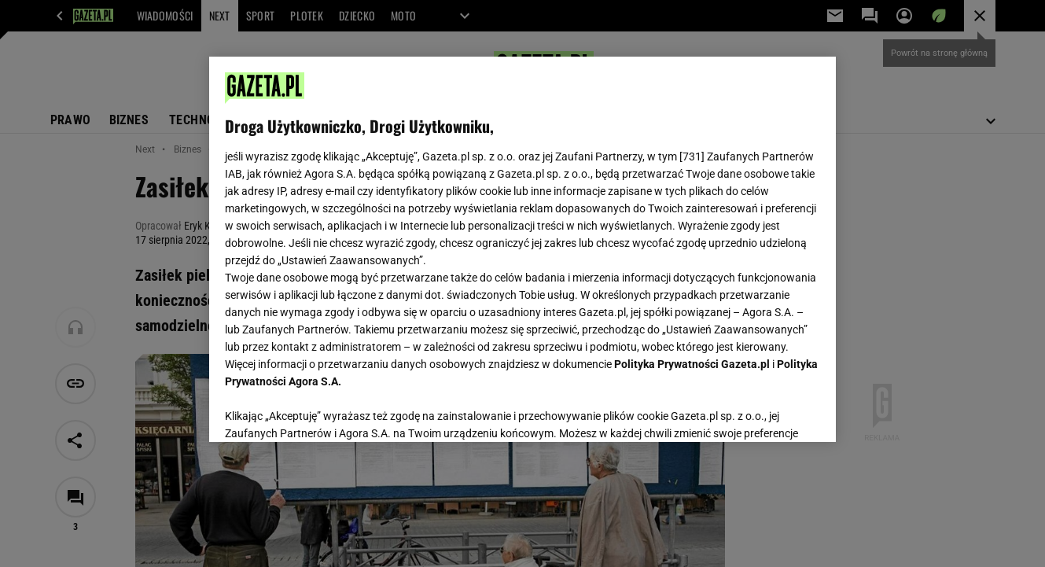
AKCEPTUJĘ (767, 411)
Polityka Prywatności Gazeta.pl (692, 364)
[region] (522, 249)
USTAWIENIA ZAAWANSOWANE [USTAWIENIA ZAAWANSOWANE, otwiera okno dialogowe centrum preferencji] (327, 410)
